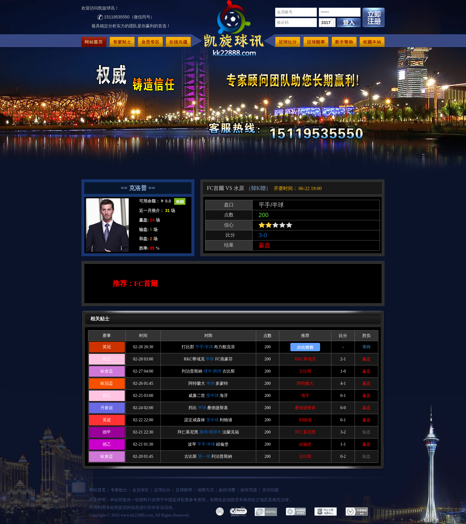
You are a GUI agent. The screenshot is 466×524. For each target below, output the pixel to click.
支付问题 (270, 490)
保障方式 (205, 490)
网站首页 (97, 490)
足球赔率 (184, 490)
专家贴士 (119, 490)
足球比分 (162, 490)
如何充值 (248, 490)
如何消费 (227, 490)
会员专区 (140, 490)
